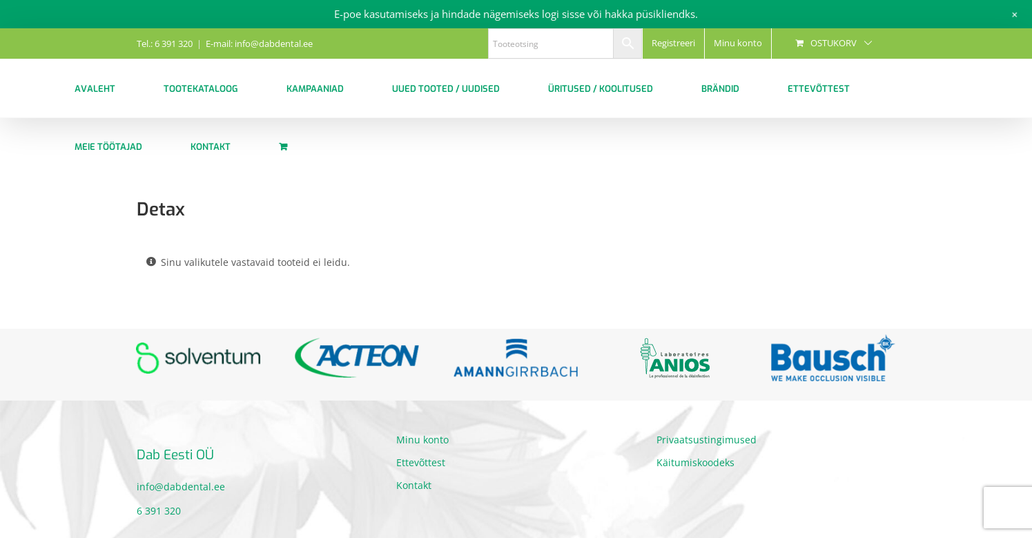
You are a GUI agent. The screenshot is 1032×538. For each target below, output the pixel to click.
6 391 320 (159, 510)
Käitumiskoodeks (695, 462)
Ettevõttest (420, 462)
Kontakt (413, 485)
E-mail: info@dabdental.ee (259, 43)
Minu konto (422, 439)
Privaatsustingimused (706, 439)
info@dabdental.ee (181, 486)
